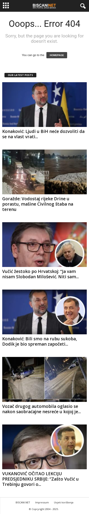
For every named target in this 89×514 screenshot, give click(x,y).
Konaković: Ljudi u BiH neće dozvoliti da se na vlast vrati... (43, 134)
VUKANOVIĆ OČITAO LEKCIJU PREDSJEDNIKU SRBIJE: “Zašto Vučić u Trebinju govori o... (40, 479)
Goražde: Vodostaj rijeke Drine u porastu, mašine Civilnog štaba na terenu (37, 204)
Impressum (42, 502)
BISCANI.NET (23, 502)
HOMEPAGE (57, 55)
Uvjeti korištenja (63, 502)
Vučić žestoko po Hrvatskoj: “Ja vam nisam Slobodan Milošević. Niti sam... (40, 274)
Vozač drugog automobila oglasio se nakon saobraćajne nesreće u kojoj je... (41, 409)
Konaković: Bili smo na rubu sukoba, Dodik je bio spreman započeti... (39, 341)
